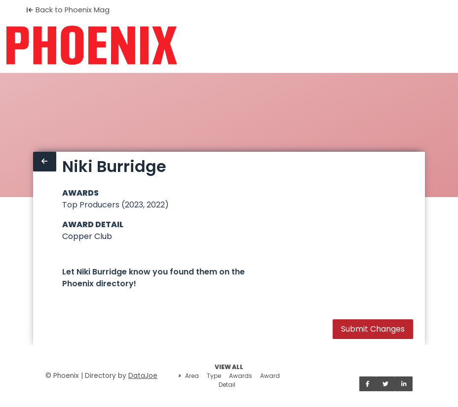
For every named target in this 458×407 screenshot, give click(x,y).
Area (192, 376)
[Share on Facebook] (367, 383)
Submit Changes (373, 329)
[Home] (91, 45)
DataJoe (142, 375)
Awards (240, 376)
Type (214, 376)
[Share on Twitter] (385, 383)
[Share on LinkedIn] (404, 383)
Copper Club (87, 236)
